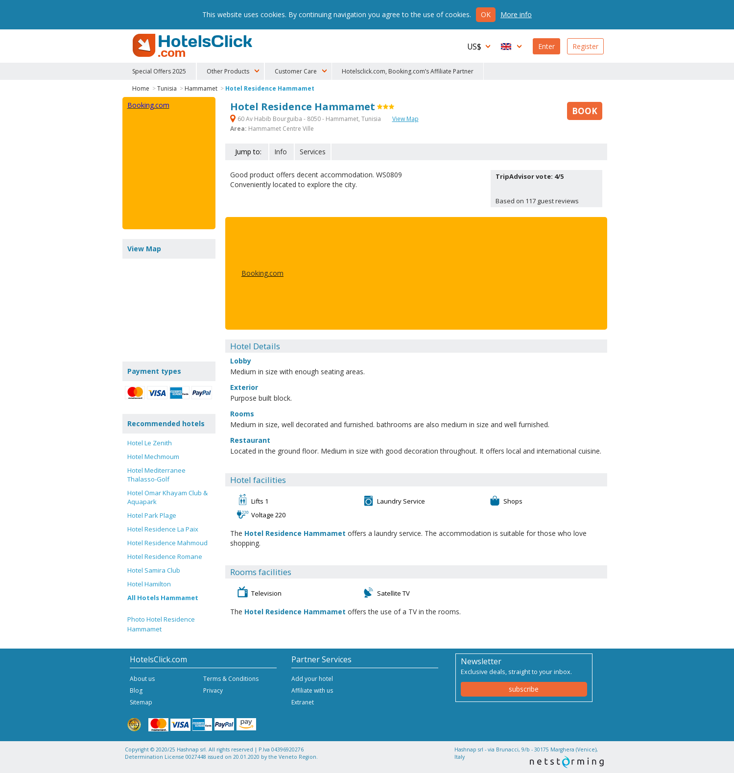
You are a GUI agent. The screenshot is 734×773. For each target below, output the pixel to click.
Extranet (302, 702)
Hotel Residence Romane (164, 556)
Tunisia (167, 88)
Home (140, 88)
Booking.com (262, 273)
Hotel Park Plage (151, 515)
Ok (486, 14)
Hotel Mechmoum (153, 456)
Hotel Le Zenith (149, 442)
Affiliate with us (312, 690)
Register (585, 46)
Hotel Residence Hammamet (269, 88)
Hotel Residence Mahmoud (167, 542)
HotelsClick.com (193, 45)
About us (142, 679)
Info (280, 151)
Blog (136, 690)
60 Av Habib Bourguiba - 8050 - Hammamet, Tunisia (306, 119)
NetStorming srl (566, 762)
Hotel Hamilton (149, 584)
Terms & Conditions (231, 679)
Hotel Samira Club (153, 570)
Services (313, 151)
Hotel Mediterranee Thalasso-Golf (156, 474)
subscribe (524, 689)
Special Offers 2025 (159, 71)
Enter (546, 46)
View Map (405, 119)
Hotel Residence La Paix (162, 529)
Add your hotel (312, 679)
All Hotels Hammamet (162, 597)
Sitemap (141, 702)
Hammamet (201, 88)
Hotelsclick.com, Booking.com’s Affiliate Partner (408, 71)
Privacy (213, 690)
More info (516, 14)
